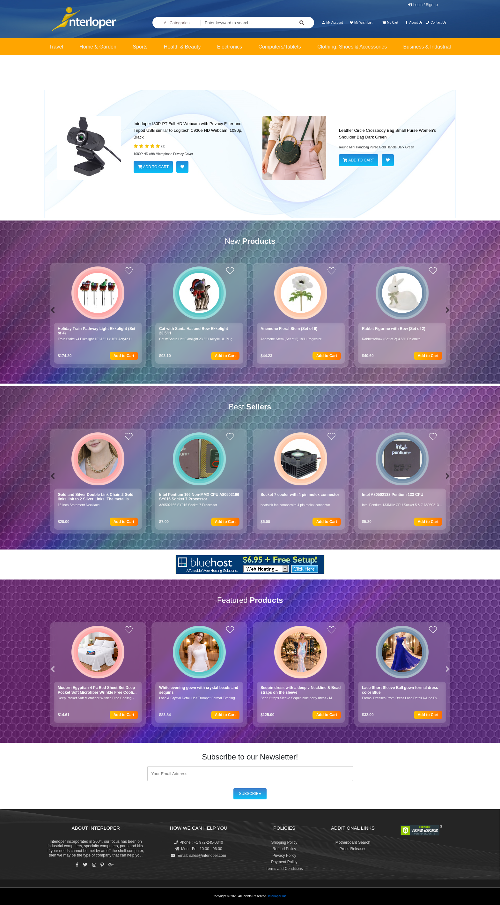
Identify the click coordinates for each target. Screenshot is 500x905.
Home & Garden (97, 46)
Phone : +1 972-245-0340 (198, 842)
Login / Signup (423, 5)
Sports (140, 46)
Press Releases (352, 849)
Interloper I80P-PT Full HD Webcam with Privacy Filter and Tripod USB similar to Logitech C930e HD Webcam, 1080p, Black (188, 130)
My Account (332, 22)
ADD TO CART (153, 167)
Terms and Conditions (284, 868)
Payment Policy (284, 862)
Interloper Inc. (277, 896)
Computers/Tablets (279, 46)
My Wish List (360, 22)
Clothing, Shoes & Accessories (352, 46)
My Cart (390, 22)
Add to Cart (124, 356)
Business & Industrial (427, 46)
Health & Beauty (182, 46)
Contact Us (436, 22)
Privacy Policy (284, 855)
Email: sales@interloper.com (198, 855)
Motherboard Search (352, 842)
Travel (56, 46)
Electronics (229, 46)
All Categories (177, 22)
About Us (414, 22)
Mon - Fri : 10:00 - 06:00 (198, 849)
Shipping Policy (284, 842)
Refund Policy (284, 849)
